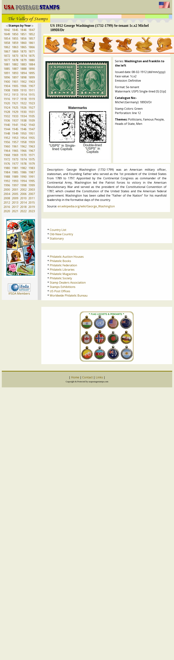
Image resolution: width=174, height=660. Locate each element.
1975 (31, 159)
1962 (23, 146)
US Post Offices (60, 291)
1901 (15, 82)
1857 (31, 38)
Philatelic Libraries (62, 270)
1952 (7, 138)
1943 (31, 125)
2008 (7, 198)
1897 (15, 77)
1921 (15, 103)
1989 (15, 177)
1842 (7, 30)
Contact (87, 377)
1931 (31, 112)
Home (75, 377)
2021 (15, 211)
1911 (31, 90)
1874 (23, 56)
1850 (15, 34)
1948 (7, 133)
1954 (23, 138)
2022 (23, 211)
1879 (23, 60)
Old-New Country (61, 234)
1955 (31, 138)
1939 (31, 120)
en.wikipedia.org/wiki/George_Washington (86, 206)
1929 (15, 112)
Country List (58, 230)
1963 (31, 146)
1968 (7, 155)
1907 (31, 86)
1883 (23, 64)
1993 (15, 181)
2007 (31, 194)
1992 (7, 181)
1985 (15, 172)
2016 (7, 207)
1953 (15, 138)
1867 (7, 51)
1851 (23, 34)
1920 (7, 103)
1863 (15, 47)
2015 (31, 202)
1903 (31, 82)
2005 (15, 194)
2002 (23, 190)
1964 (7, 151)
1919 (31, 99)
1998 (23, 185)
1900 (7, 82)
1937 (15, 120)
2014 (23, 202)
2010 (23, 198)
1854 (7, 38)
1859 (15, 43)
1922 (23, 103)
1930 (23, 112)
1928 (7, 112)
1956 (7, 142)
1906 (23, 86)
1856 (23, 38)
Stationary (57, 238)
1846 (23, 30)
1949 (15, 133)
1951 (31, 133)
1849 (7, 34)
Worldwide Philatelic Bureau (68, 295)
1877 (7, 60)
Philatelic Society (61, 278)
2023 (31, 211)
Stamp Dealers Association (68, 283)
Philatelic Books (60, 261)
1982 (23, 168)
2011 (31, 198)
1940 (7, 125)
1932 (7, 116)
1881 (7, 64)
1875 (31, 56)
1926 (23, 108)
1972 (7, 159)
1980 (7, 168)
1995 (31, 181)
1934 (23, 116)
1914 (23, 95)
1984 (7, 172)
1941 (15, 125)
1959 (31, 142)
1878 (15, 60)
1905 (15, 86)
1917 (15, 99)
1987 (31, 172)
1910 (23, 90)
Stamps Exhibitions (62, 287)
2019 (31, 207)
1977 (15, 164)
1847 (31, 30)
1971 (31, 155)
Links (99, 377)
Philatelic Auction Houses (67, 257)
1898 (23, 77)
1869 (15, 51)
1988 (7, 177)
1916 (7, 99)
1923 (31, 103)
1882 (15, 64)
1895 (31, 73)
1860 (23, 43)
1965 (15, 151)
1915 (31, 95)
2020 (7, 211)
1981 (15, 168)
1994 (23, 181)
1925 (15, 108)
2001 (15, 190)
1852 (31, 34)
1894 (23, 73)
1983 (31, 168)
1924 (7, 108)
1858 (7, 43)
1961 (15, 146)
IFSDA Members (19, 293)
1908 (7, 90)
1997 (15, 185)
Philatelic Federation (63, 265)
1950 (23, 133)
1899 (31, 77)
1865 (23, 47)
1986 (23, 172)
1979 (31, 164)
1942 (23, 125)
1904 (7, 86)
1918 (23, 99)
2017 (15, 207)
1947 (31, 129)
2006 (23, 194)
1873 (15, 56)
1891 (7, 73)
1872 (7, 56)
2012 (7, 202)
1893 (15, 73)
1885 (7, 69)
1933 (15, 116)
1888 (23, 69)
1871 (31, 51)
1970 (23, 155)
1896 (7, 77)
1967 (31, 151)
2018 (23, 207)
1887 (15, 69)
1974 (23, 159)
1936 (7, 120)
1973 (15, 159)
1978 (23, 164)
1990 (23, 177)
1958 (23, 142)
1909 (15, 90)
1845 (15, 30)
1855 (15, 38)
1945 (15, 129)
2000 (7, 190)
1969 (15, 155)
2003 (31, 190)
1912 (7, 95)
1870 (23, 51)
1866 (31, 47)
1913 (15, 95)
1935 (31, 116)
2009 (15, 198)
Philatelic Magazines (63, 274)
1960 (7, 146)
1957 (15, 142)
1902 (23, 82)
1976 (7, 164)
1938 (23, 120)
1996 (7, 185)
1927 (31, 108)
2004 (7, 194)
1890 (31, 69)
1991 (31, 177)
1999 (31, 185)
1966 (23, 151)
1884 (31, 64)
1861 (31, 43)
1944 (7, 129)
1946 (23, 129)
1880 (31, 60)
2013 (15, 202)
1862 (7, 47)
